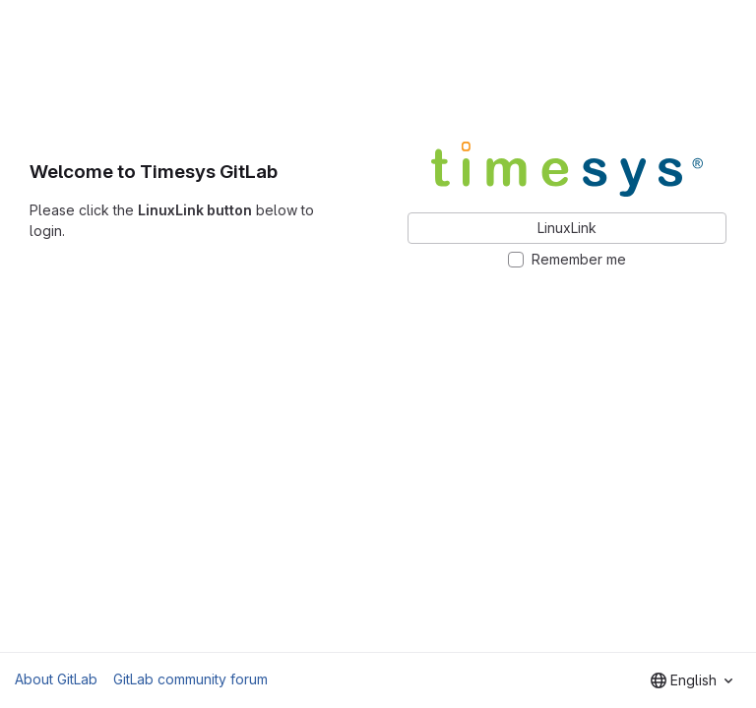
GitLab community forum (190, 679)
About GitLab (56, 679)
